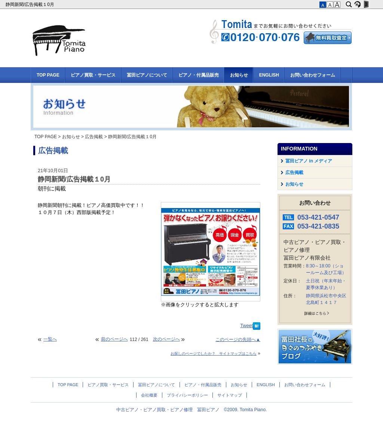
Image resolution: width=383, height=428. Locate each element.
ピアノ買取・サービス (93, 75)
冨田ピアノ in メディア (308, 161)
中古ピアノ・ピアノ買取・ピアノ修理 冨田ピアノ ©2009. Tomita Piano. (191, 409)
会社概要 (149, 395)
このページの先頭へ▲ (237, 339)
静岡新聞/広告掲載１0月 (30, 4)
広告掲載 (94, 136)
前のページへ (114, 339)
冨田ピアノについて (147, 75)
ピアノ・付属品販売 (198, 75)
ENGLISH (269, 75)
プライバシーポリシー (187, 395)
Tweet (246, 325)
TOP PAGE (48, 75)
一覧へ (50, 339)
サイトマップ (229, 395)
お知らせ (239, 75)
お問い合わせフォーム (312, 75)
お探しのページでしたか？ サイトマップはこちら (214, 353)
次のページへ (166, 339)
